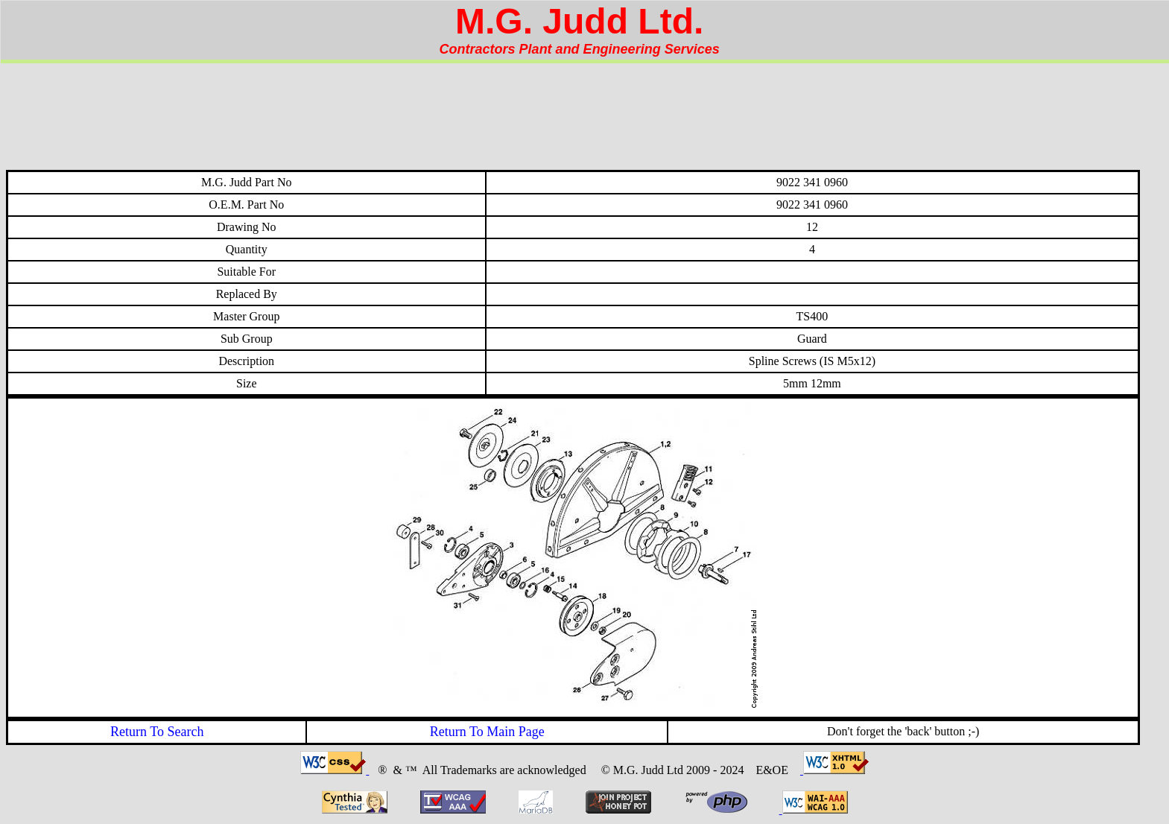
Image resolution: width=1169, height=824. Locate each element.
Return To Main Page (487, 731)
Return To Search (156, 731)
